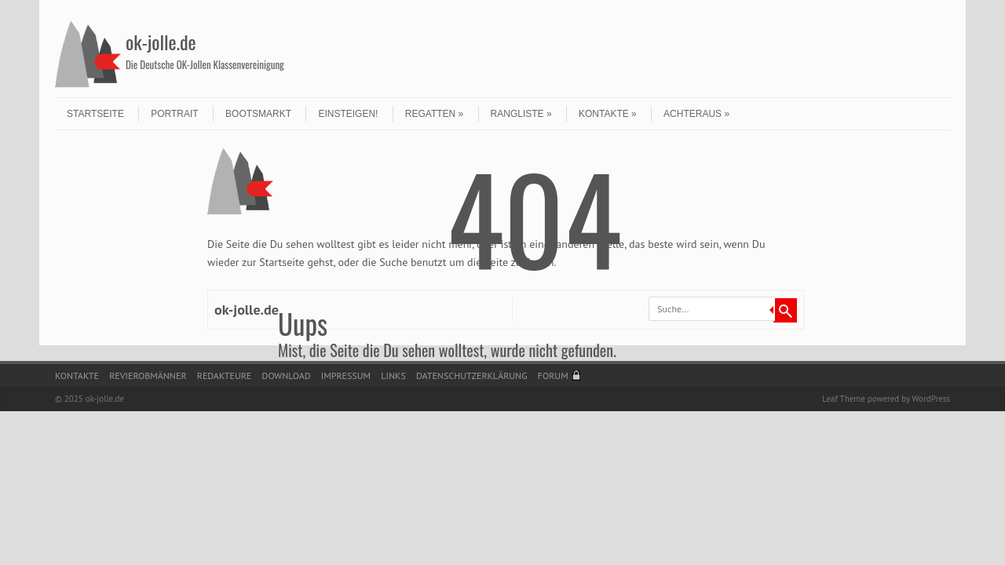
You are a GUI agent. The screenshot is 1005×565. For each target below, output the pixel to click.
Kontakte (608, 113)
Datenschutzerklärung (472, 375)
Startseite (95, 113)
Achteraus (696, 113)
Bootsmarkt (258, 113)
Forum (553, 375)
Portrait (174, 113)
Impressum (346, 375)
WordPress (931, 398)
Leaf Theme (843, 398)
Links (393, 375)
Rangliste (521, 113)
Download (286, 375)
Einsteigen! (348, 113)
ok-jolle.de (161, 41)
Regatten (434, 113)
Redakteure (224, 375)
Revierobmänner (147, 375)
